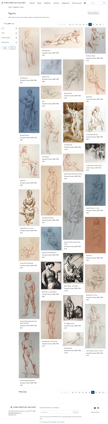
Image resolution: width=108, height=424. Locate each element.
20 (70, 24)
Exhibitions (47, 3)
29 (100, 24)
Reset (12, 48)
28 (97, 24)
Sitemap (62, 422)
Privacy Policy (68, 416)
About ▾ (32, 3)
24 (83, 24)
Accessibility (53, 422)
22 (76, 24)
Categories (16, 7)
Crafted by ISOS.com (95, 412)
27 (93, 24)
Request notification (93, 13)
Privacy (58, 422)
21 (73, 24)
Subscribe (76, 412)
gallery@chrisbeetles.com (15, 413)
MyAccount (76, 3)
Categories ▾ (65, 3)
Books (39, 3)
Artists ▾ (56, 3)
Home (10, 7)
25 (86, 24)
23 (80, 24)
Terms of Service (78, 416)
